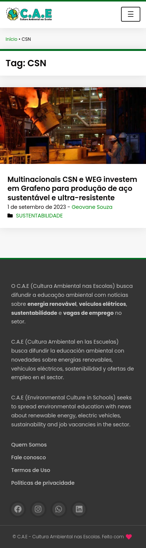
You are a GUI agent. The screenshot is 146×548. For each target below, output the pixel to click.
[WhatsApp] (58, 509)
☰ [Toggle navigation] (130, 14)
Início (12, 39)
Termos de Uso (30, 470)
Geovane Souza (92, 207)
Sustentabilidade (39, 215)
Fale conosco (28, 457)
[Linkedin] (79, 509)
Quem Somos (29, 444)
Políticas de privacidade (43, 483)
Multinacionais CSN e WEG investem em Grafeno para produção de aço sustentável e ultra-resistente (72, 188)
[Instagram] (38, 509)
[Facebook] (17, 509)
